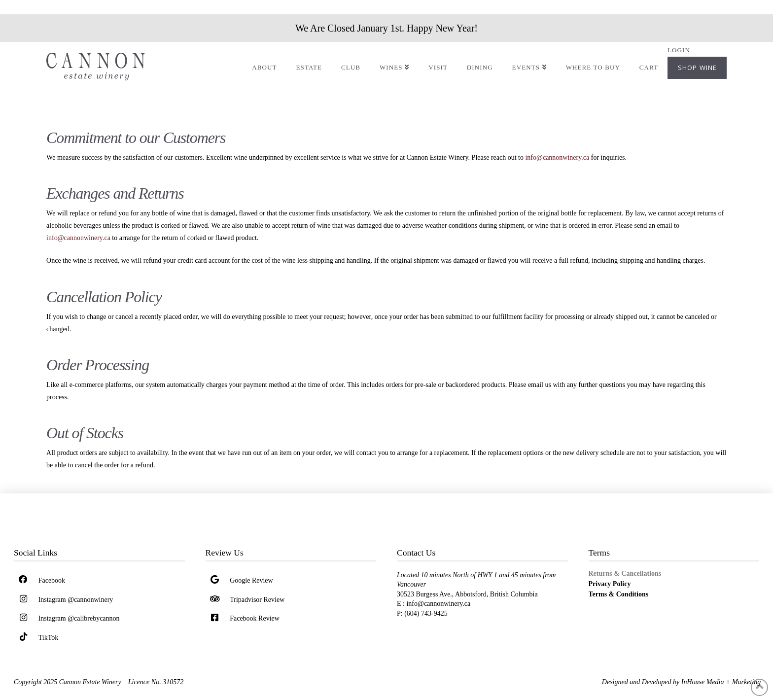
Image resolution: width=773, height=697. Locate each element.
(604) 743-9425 (426, 613)
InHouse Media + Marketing (721, 682)
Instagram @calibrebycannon (79, 618)
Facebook (51, 580)
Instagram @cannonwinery (75, 599)
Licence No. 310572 (155, 682)
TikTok (48, 637)
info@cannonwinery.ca (557, 157)
